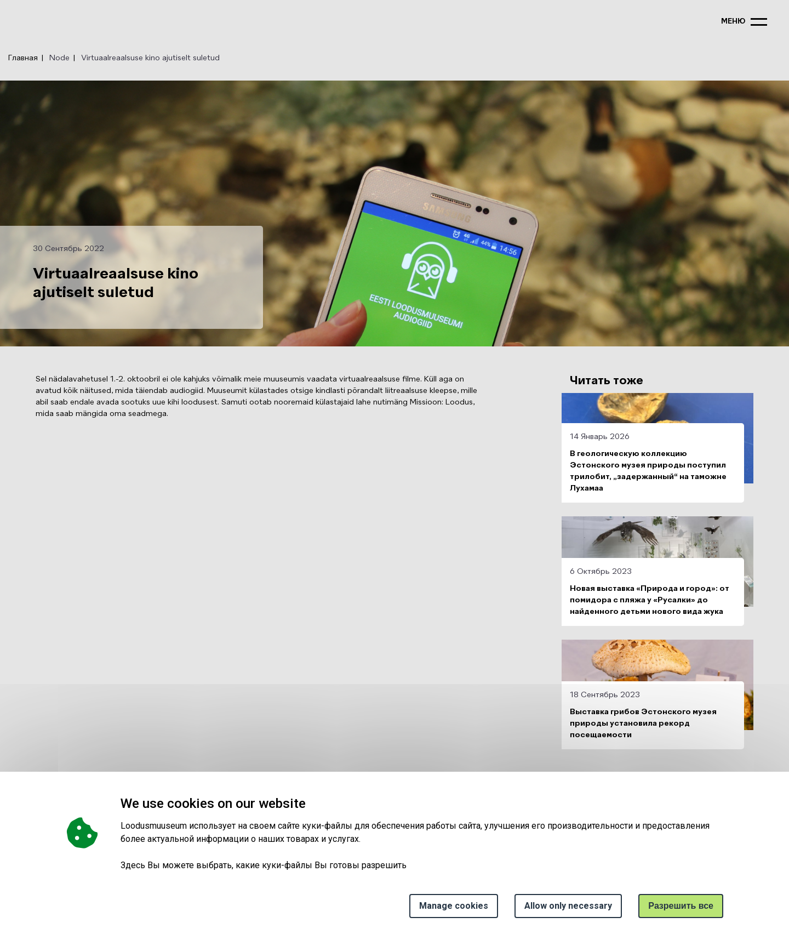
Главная (23, 58)
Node (59, 58)
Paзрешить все (680, 905)
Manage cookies (453, 906)
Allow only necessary (568, 906)
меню (733, 21)
